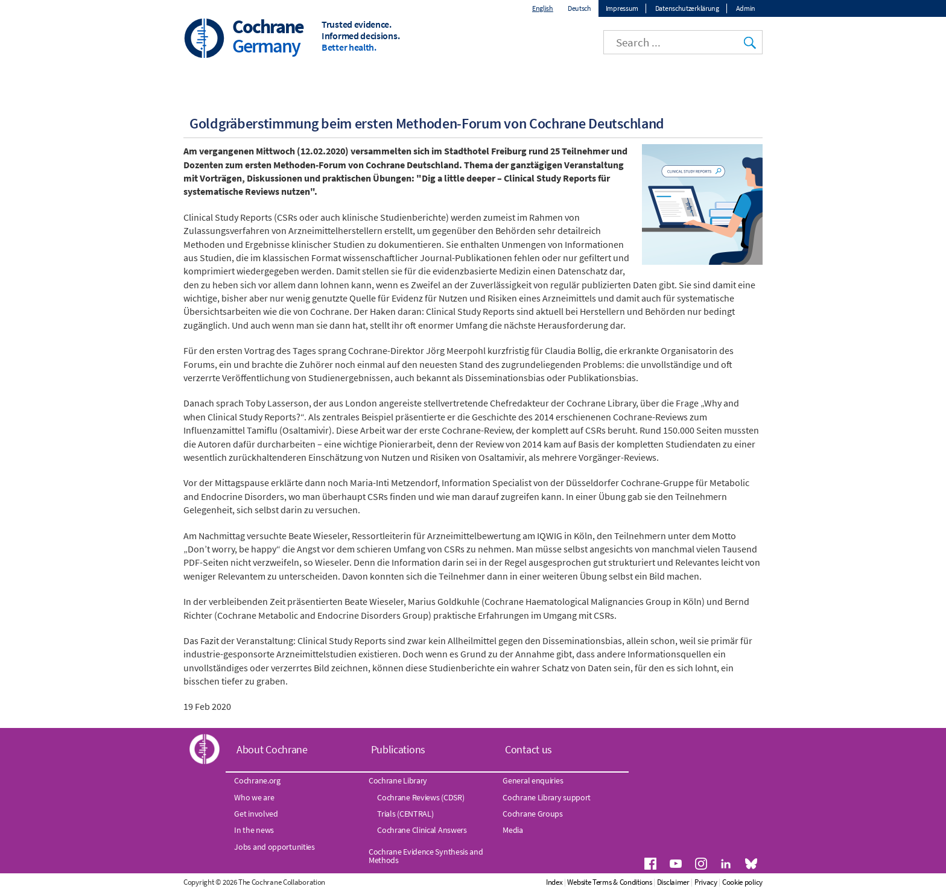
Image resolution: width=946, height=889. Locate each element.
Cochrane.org (257, 780)
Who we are (254, 797)
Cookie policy (742, 882)
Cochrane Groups (533, 813)
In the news (254, 829)
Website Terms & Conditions (609, 882)
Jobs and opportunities (274, 846)
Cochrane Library (398, 780)
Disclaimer (673, 882)
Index (554, 882)
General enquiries (533, 780)
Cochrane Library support (547, 797)
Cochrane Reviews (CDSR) (420, 797)
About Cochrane (272, 749)
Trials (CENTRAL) (405, 813)
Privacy (705, 882)
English (542, 8)
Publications (398, 749)
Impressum (622, 8)
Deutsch (579, 8)
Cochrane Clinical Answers (422, 829)
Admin (746, 8)
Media (513, 829)
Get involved (256, 813)
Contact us (528, 749)
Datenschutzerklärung (687, 8)
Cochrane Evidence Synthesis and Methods (426, 855)
